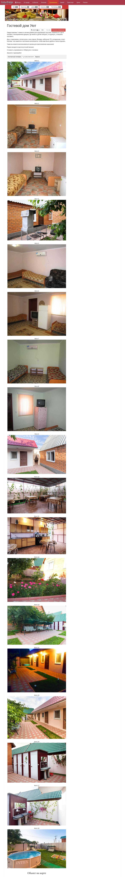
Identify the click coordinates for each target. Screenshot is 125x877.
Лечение (43, 2)
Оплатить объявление (58, 30)
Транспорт (70, 2)
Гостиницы (56, 7)
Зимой (62, 2)
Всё (15, 7)
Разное (85, 2)
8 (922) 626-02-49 (28, 57)
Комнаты (45, 7)
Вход (18, 2)
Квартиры (25, 7)
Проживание (53, 2)
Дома (34, 7)
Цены (78, 2)
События (35, 2)
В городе (26, 2)
